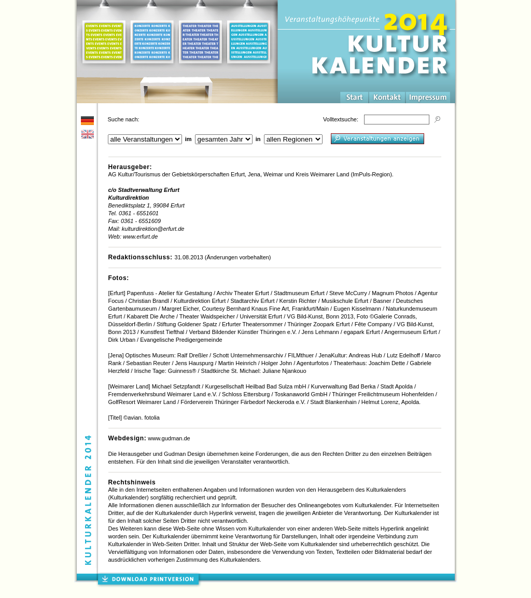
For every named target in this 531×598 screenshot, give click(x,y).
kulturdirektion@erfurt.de (153, 229)
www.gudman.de (169, 438)
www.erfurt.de (140, 236)
